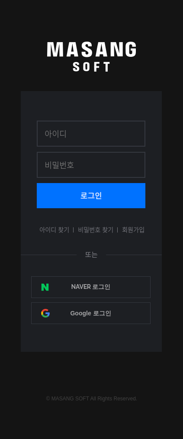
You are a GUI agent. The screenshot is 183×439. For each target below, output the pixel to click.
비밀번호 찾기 (95, 229)
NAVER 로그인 (90, 286)
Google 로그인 (90, 313)
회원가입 (133, 229)
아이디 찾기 (54, 229)
